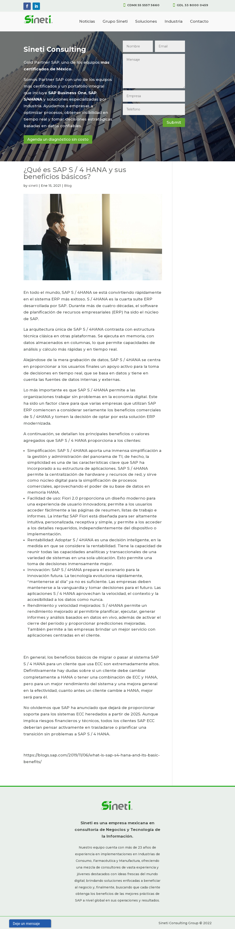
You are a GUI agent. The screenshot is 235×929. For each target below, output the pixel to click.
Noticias (87, 21)
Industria (173, 21)
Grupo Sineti (115, 21)
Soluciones (146, 21)
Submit (174, 122)
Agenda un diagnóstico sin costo (58, 139)
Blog (68, 186)
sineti (33, 186)
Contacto (199, 21)
